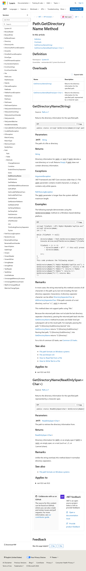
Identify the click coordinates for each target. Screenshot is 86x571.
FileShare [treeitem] (7, 99)
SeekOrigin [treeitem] (8, 250)
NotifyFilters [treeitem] (8, 147)
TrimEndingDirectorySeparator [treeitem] (18, 227)
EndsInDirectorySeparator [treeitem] (17, 169)
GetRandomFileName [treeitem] (15, 201)
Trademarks (18, 566)
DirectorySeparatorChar (63, 297)
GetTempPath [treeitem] (12, 211)
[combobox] (17, 20)
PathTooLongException (44, 192)
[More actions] (82, 17)
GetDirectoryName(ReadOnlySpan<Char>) (49, 48)
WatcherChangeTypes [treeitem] (11, 288)
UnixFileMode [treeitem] (9, 275)
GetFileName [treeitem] (12, 182)
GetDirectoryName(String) (43, 45)
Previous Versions (20, 563)
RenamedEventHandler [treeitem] (12, 243)
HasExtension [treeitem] (12, 214)
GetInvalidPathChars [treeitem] (15, 195)
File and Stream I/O (47, 354)
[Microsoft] (4, 3)
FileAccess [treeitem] (7, 76)
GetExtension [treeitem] (12, 179)
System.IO (45, 59)
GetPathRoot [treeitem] (12, 198)
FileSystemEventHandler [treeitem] (12, 115)
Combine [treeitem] (11, 166)
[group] (59, 128)
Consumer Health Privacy (64, 563)
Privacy (48, 563)
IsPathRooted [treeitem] (12, 221)
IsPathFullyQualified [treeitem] (15, 218)
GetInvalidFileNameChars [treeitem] (16, 192)
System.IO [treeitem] (8, 28)
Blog (30, 563)
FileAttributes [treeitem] (9, 80)
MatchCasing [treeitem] (9, 137)
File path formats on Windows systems (55, 351)
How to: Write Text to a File (50, 361)
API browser (48, 17)
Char (57, 421)
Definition (37, 39)
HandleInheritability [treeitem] (11, 124)
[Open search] (75, 3)
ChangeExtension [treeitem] (14, 163)
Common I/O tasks (69, 340)
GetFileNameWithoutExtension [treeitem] (18, 185)
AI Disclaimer (7, 563)
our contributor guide (43, 516)
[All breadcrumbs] (35, 17)
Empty (62, 162)
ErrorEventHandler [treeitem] (10, 70)
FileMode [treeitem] (7, 89)
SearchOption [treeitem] (9, 246)
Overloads (37, 42)
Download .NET (76, 9)
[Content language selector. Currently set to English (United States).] (13, 557)
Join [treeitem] (9, 224)
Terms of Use (7, 566)
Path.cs (44, 112)
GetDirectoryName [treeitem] (14, 176)
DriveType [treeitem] (7, 57)
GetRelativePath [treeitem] (13, 205)
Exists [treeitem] (10, 173)
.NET (39, 17)
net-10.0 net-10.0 (43, 372)
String (44, 140)
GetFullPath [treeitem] (12, 189)
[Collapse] (27, 15)
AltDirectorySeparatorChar (45, 300)
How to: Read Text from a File (51, 358)
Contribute (40, 563)
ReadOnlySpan (48, 421)
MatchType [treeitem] (8, 141)
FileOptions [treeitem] (8, 96)
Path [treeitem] (7, 153)
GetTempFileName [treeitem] (14, 208)
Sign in (81, 3)
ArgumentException (43, 176)
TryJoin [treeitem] (10, 230)
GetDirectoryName (42, 319)
